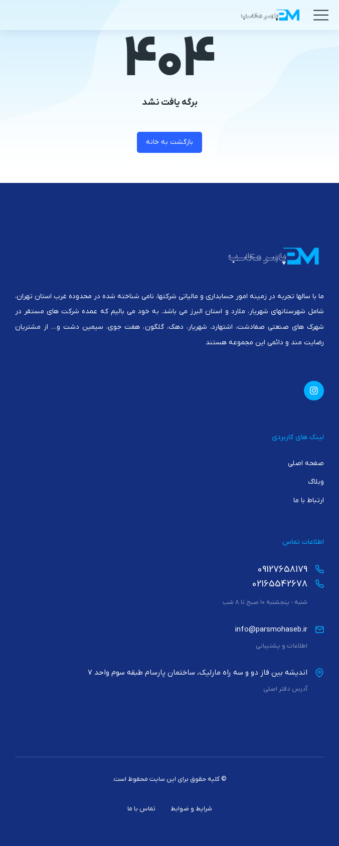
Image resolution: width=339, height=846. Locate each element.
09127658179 (282, 569)
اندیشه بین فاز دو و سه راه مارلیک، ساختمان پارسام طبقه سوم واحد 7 (197, 673)
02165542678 (279, 584)
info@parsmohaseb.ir (271, 629)
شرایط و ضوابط (191, 808)
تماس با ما (141, 808)
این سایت (162, 779)
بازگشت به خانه (169, 142)
